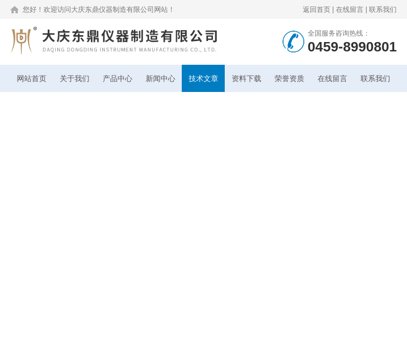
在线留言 (350, 9)
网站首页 (31, 78)
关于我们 (74, 78)
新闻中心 (160, 78)
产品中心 (117, 78)
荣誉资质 (289, 78)
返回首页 (316, 9)
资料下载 (246, 78)
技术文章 (203, 78)
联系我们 (383, 9)
